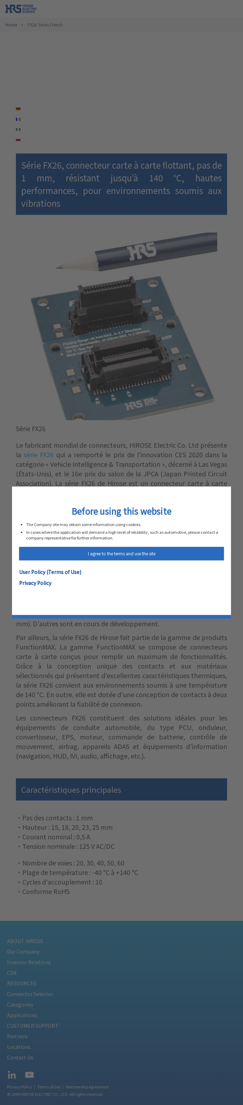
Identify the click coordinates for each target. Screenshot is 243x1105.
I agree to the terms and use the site (121, 553)
